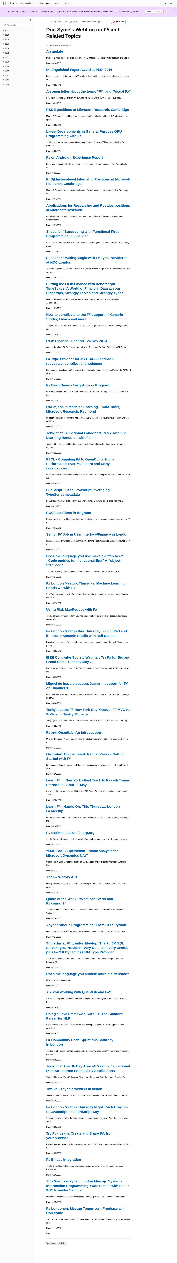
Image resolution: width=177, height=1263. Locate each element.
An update (54, 51)
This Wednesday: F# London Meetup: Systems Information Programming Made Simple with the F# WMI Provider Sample (87, 1185)
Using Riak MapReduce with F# (71, 609)
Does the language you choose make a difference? (87, 974)
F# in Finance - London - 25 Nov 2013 (76, 341)
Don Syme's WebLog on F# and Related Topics (83, 22)
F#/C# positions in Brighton (68, 513)
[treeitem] (17, 30)
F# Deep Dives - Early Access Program (77, 385)
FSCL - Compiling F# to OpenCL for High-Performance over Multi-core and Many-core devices (80, 463)
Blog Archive (57, 22)
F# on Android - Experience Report (74, 157)
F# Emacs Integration (63, 1160)
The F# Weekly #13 (61, 877)
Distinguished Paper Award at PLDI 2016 (79, 70)
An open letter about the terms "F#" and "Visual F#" (88, 91)
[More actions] (128, 22)
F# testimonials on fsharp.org (70, 833)
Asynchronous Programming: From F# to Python (86, 925)
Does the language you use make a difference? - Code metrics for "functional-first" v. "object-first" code (84, 560)
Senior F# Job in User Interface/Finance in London (87, 534)
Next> (48, 1234)
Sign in (171, 3)
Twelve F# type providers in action (74, 1089)
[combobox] (17, 25)
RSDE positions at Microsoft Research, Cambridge (87, 110)
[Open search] (165, 3)
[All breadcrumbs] (48, 22)
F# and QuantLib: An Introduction (73, 732)
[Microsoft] (4, 3)
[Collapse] (30, 20)
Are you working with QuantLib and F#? (78, 992)
